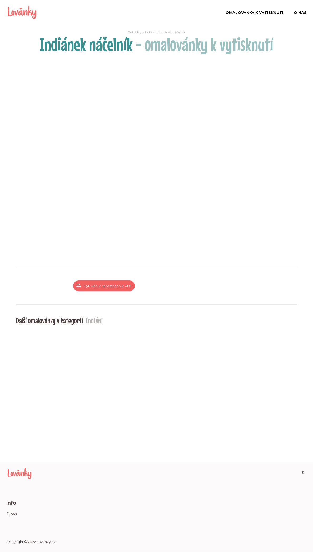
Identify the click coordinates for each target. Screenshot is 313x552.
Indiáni (150, 32)
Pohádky (135, 32)
